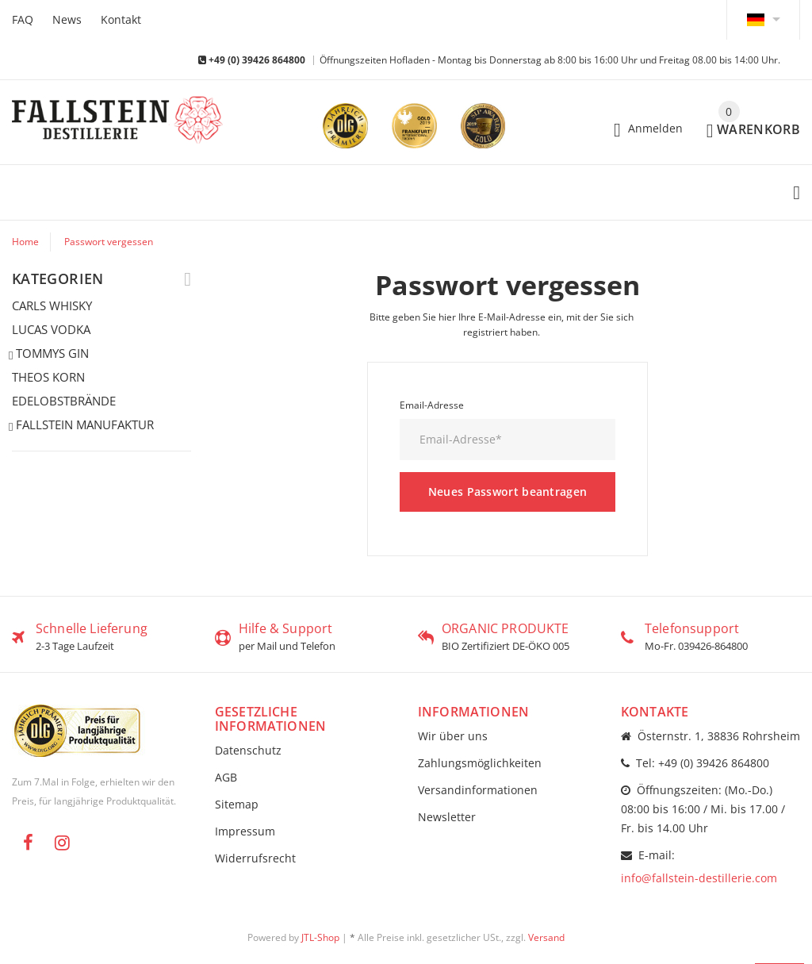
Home (25, 241)
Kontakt (121, 19)
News (67, 19)
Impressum (245, 831)
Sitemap (237, 804)
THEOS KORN (48, 377)
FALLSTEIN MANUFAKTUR (83, 425)
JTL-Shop (320, 937)
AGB (226, 777)
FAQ (22, 19)
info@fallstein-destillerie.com (699, 877)
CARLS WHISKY (52, 305)
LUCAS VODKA (51, 329)
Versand (546, 937)
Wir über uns (453, 735)
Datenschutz (248, 750)
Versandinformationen (478, 789)
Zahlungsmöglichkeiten (480, 762)
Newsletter (447, 816)
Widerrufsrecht (255, 858)
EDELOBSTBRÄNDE (64, 401)
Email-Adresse (432, 405)
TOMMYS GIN (50, 354)
